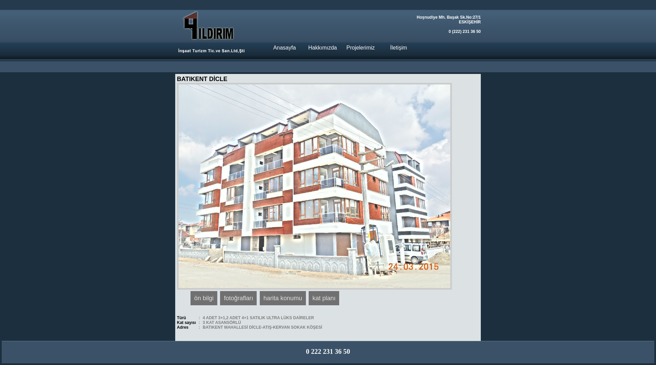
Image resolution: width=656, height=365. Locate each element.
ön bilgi (204, 298)
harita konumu (282, 298)
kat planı (323, 298)
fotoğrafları (238, 298)
